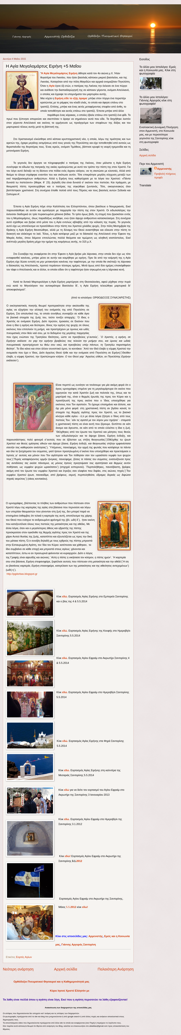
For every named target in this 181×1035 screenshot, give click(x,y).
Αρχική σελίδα (65, 969)
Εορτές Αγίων (24, 957)
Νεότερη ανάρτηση (18, 969)
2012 (79, 861)
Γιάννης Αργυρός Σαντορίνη (78, 944)
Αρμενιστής (95, 936)
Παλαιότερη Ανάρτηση (116, 969)
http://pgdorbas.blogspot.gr (21, 573)
